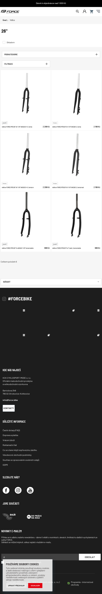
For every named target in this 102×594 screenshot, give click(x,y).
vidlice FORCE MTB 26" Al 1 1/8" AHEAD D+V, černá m (18, 187)
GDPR (5, 465)
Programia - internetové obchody (82, 583)
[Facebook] (6, 490)
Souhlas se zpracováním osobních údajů (21, 460)
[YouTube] (30, 490)
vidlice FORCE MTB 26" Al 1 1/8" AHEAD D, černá (66, 127)
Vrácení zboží (9, 440)
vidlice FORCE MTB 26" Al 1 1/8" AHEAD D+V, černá (17, 127)
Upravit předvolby (16, 585)
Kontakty (8, 408)
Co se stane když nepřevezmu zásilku (20, 450)
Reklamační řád (10, 445)
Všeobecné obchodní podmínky (17, 455)
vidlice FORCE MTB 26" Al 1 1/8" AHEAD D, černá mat (68, 187)
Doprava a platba (10, 435)
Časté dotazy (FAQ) (11, 430)
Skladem (11, 42)
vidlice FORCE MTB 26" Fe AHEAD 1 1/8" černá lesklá (17, 248)
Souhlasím (35, 585)
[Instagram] (18, 490)
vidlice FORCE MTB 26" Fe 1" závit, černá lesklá (66, 248)
